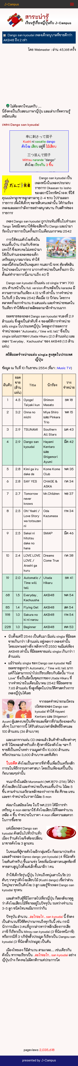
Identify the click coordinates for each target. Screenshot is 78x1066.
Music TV (64, 368)
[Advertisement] (39, 1005)
